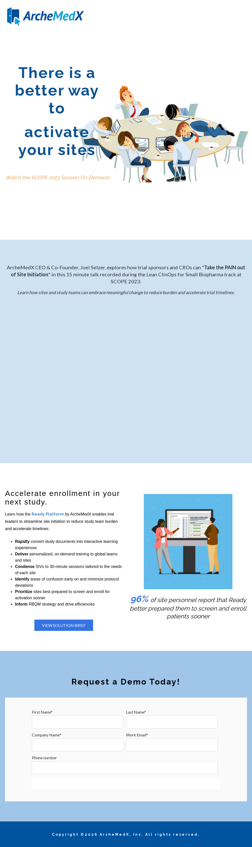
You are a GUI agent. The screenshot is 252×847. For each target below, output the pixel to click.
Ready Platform (48, 514)
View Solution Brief (64, 625)
